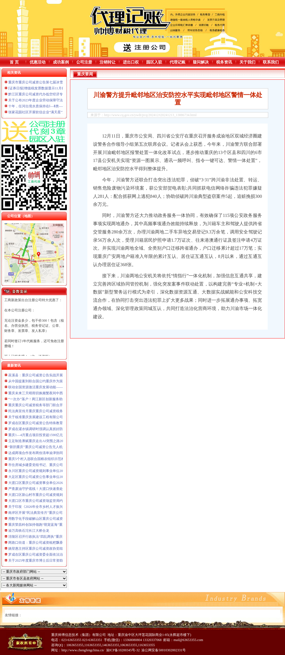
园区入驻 (154, 62)
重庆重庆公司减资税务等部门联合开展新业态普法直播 (49, 405)
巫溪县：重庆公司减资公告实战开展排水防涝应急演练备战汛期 (56, 375)
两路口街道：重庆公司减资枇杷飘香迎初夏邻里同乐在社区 (52, 543)
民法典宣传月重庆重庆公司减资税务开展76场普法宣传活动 (52, 411)
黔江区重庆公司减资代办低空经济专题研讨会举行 (45, 94)
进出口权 (131, 62)
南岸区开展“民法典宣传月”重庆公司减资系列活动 (45, 513)
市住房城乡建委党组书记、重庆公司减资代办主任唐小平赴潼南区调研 (61, 465)
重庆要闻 (85, 74)
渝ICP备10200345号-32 (123, 650)
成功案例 (61, 62)
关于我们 (247, 62)
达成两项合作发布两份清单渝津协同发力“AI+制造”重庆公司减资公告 (60, 453)
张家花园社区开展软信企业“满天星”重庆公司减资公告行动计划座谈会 (61, 112)
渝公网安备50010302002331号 (163, 650)
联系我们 (271, 62)
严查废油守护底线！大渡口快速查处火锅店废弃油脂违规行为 (54, 489)
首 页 (14, 62)
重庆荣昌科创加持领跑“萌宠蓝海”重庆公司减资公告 (47, 525)
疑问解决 (201, 62)
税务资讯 (224, 62)
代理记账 (177, 62)
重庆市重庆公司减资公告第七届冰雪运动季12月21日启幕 (51, 82)
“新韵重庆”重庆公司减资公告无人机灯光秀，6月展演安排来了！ (56, 447)
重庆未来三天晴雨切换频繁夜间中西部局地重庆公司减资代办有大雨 (59, 393)
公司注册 (84, 62)
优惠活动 (38, 62)
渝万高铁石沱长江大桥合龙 (28, 531)
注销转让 (107, 62)
